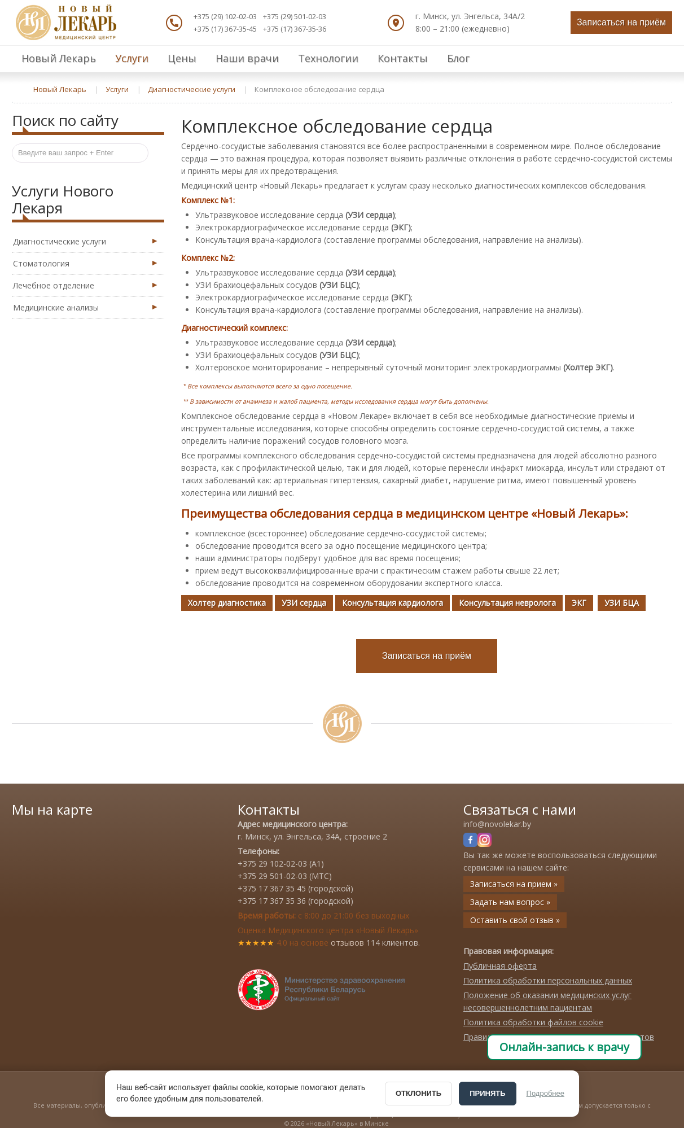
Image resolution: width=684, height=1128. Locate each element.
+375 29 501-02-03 (272, 876)
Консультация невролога (507, 602)
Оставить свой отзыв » (515, 920)
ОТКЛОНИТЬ (418, 1093)
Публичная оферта (500, 965)
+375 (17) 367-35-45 (225, 29)
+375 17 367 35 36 (272, 900)
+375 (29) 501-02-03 (294, 16)
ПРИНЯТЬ (487, 1093)
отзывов (347, 942)
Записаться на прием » (514, 883)
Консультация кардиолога (392, 602)
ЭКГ (579, 602)
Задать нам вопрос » (510, 902)
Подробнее (545, 1093)
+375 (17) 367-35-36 (294, 29)
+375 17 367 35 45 (272, 888)
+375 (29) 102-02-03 (225, 16)
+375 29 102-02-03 (272, 863)
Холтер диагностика (227, 602)
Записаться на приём (621, 22)
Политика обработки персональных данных (547, 980)
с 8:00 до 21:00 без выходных (323, 915)
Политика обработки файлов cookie (533, 1022)
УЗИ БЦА (621, 602)
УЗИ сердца (304, 602)
